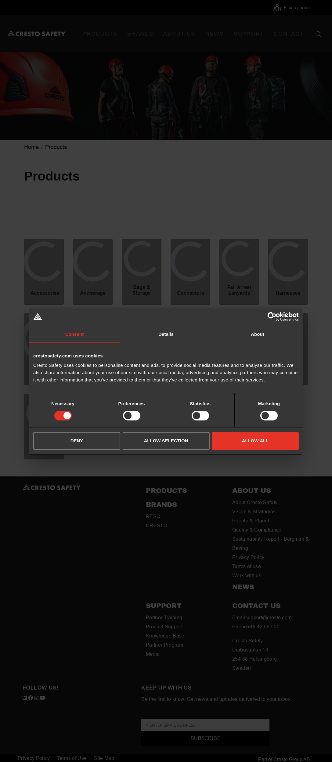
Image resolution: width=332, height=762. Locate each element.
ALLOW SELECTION (166, 440)
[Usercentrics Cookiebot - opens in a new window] (272, 316)
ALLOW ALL (255, 440)
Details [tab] (166, 334)
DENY (76, 440)
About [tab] (257, 334)
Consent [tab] (74, 334)
